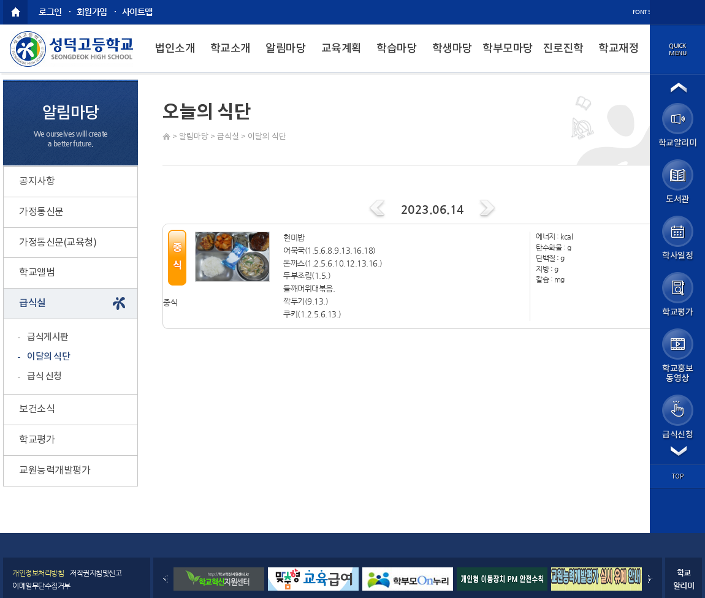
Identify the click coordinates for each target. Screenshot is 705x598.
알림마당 (285, 48)
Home (166, 136)
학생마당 (452, 48)
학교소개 (230, 48)
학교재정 (618, 48)
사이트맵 (137, 12)
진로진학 (563, 48)
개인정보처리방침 (38, 573)
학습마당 (396, 48)
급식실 (228, 137)
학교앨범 (37, 272)
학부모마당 (507, 48)
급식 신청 (44, 376)
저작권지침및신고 (95, 573)
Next (650, 579)
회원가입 (92, 12)
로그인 (50, 12)
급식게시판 (48, 337)
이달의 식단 (267, 137)
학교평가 (37, 439)
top (678, 476)
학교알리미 (684, 579)
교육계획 (341, 48)
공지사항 (37, 181)
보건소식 (37, 409)
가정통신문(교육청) (57, 242)
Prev (165, 579)
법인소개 (174, 48)
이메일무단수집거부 (41, 585)
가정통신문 (41, 212)
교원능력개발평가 (54, 470)
